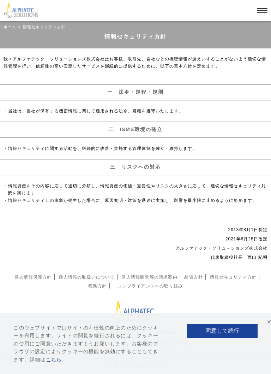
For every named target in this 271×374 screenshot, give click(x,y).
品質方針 (193, 277)
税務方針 (97, 286)
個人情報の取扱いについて (86, 277)
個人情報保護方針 (33, 277)
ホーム (10, 27)
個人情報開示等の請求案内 (149, 277)
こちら (54, 359)
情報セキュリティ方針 (233, 277)
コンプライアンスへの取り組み (150, 286)
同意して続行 (222, 331)
